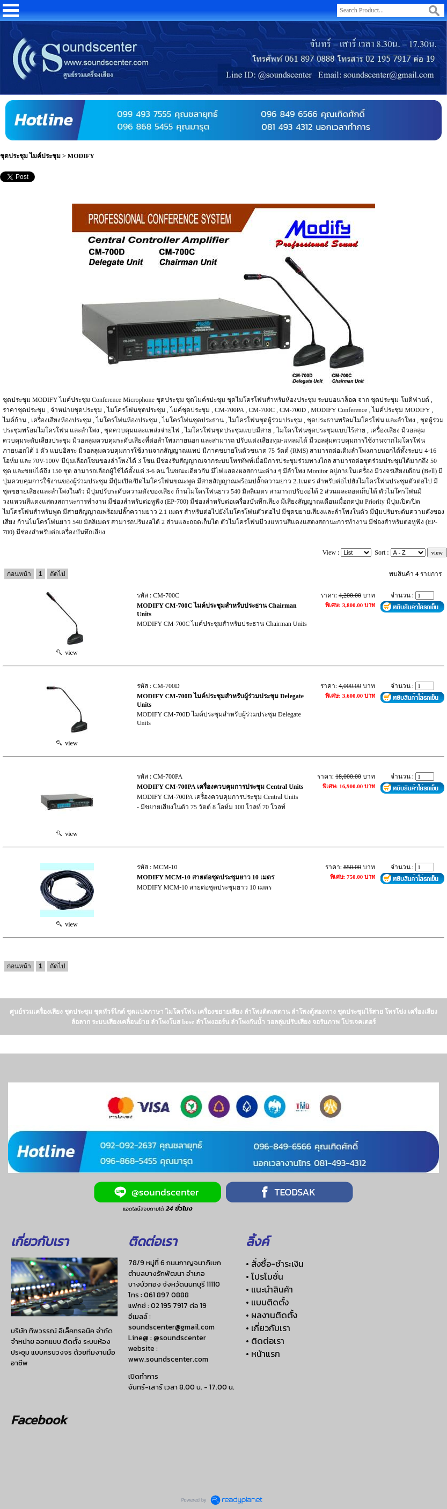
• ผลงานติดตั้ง (271, 1315)
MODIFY (81, 156)
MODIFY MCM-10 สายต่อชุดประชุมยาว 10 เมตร (205, 877)
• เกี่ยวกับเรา (268, 1327)
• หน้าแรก (263, 1353)
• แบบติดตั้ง (267, 1302)
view (66, 652)
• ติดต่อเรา (265, 1340)
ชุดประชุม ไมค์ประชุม (30, 156)
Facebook (39, 1419)
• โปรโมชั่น (264, 1276)
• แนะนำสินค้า (269, 1289)
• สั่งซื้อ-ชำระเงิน (275, 1263)
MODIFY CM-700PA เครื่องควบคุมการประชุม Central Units (220, 786)
